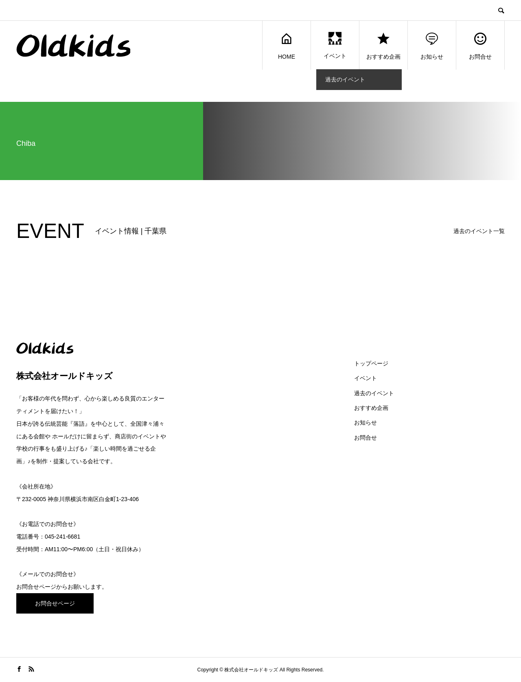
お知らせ (431, 45)
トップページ (371, 363)
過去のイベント (374, 393)
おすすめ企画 (383, 45)
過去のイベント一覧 (479, 231)
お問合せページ (36, 586)
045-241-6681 (62, 536)
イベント (335, 45)
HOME (286, 45)
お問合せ (480, 45)
